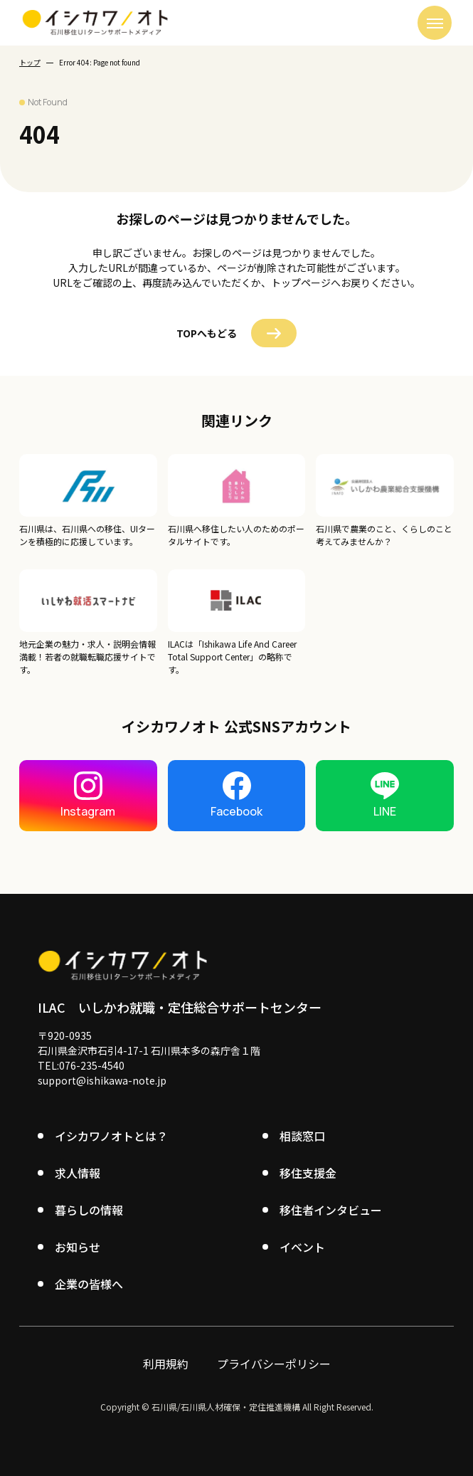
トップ (30, 62)
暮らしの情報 (89, 1209)
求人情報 (77, 1172)
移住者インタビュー (331, 1209)
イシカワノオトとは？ (111, 1135)
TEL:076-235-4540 (81, 1065)
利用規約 (165, 1363)
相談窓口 (302, 1135)
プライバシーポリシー (274, 1363)
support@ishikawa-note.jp (102, 1080)
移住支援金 (308, 1172)
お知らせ (77, 1246)
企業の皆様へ (89, 1283)
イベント (302, 1246)
